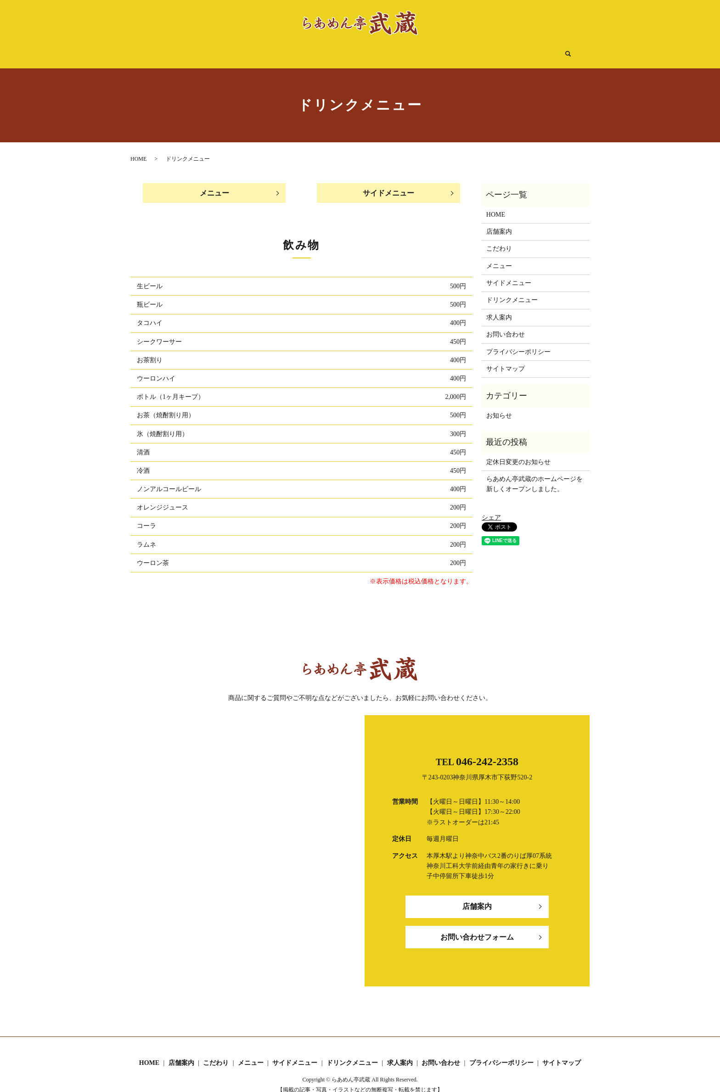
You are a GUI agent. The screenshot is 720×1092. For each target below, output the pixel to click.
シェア (491, 508)
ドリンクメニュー (442, 49)
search (524, 50)
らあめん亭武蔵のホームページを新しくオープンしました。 (534, 475)
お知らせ (499, 406)
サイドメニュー (378, 49)
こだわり (287, 49)
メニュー (328, 49)
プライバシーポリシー (518, 343)
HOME (207, 49)
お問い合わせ (505, 325)
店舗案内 (246, 49)
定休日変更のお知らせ (518, 453)
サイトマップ (505, 360)
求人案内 (496, 49)
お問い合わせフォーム (477, 929)
